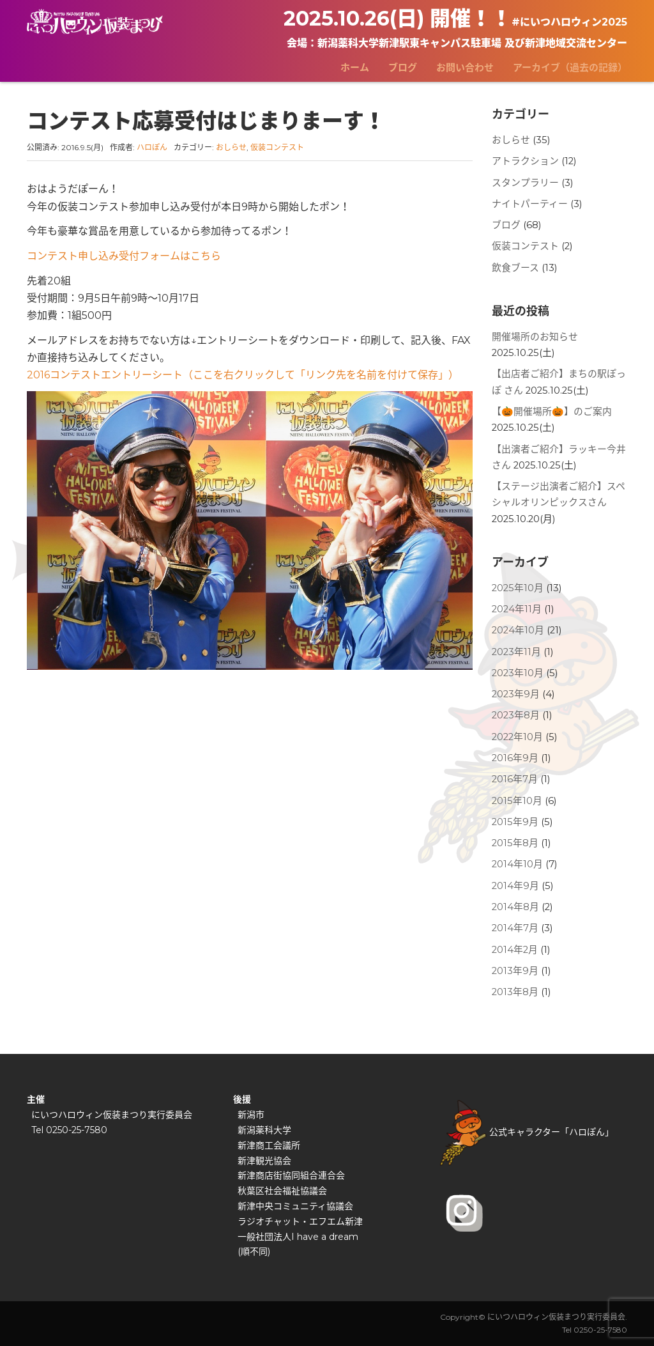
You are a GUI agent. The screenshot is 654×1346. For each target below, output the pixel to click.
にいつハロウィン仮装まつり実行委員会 (111, 1114)
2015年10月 (517, 801)
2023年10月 (518, 673)
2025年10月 (518, 588)
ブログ (402, 67)
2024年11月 (517, 609)
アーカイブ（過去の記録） (570, 67)
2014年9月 (515, 886)
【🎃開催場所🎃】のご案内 (552, 411)
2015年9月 (515, 822)
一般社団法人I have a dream (298, 1236)
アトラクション (525, 161)
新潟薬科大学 (264, 1130)
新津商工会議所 (269, 1145)
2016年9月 (515, 758)
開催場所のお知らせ (535, 337)
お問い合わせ (465, 67)
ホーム (354, 67)
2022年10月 (517, 737)
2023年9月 (516, 694)
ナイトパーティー (530, 204)
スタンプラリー (525, 183)
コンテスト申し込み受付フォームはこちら (124, 256)
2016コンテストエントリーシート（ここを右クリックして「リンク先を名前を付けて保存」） (243, 375)
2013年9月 (515, 971)
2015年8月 (515, 843)
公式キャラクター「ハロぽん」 (527, 1132)
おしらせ (231, 147)
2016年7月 (515, 779)
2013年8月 (515, 992)
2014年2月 (515, 949)
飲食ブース (515, 268)
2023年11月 (516, 652)
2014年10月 (517, 864)
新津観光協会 (264, 1160)
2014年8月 (515, 907)
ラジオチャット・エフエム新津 (300, 1221)
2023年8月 (516, 715)
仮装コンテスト (277, 147)
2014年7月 (515, 928)
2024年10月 (518, 630)
